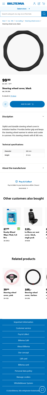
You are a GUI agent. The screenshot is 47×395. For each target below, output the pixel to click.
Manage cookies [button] (23, 377)
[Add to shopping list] (5, 104)
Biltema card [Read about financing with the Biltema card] (23, 364)
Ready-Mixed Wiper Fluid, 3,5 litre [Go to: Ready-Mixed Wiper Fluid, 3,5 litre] (10, 235)
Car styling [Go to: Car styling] (19, 21)
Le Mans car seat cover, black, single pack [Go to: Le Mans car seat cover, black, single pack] (32, 235)
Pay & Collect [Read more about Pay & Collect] (23, 334)
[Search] (44, 14)
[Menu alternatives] (3, 4)
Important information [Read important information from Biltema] (23, 322)
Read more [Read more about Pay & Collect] (23, 188)
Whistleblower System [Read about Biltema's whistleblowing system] (23, 383)
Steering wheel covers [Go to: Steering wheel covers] (32, 21)
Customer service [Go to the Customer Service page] (23, 328)
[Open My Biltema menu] (34, 3)
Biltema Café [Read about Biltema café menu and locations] (23, 340)
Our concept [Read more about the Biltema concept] (23, 352)
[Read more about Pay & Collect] (23, 181)
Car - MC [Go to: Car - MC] (10, 21)
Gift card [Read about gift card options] (23, 358)
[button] (23, 8)
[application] (42, 389)
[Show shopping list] (39, 3)
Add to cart (27, 104)
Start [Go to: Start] (4, 21)
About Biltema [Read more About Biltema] (23, 346)
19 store (13, 96)
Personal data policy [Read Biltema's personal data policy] (23, 371)
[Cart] (43, 3)
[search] (23, 14)
